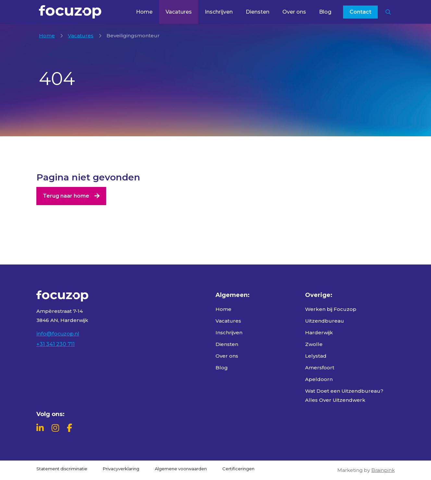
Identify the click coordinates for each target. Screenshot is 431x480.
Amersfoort (319, 367)
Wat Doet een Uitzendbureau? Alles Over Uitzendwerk (344, 395)
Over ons (294, 12)
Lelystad (315, 356)
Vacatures (179, 12)
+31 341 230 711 (55, 344)
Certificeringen (238, 468)
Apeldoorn (319, 379)
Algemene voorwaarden (181, 468)
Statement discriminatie (61, 468)
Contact (360, 12)
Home (144, 12)
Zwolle (314, 344)
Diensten (257, 12)
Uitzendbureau (324, 321)
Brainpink (383, 470)
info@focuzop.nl (57, 334)
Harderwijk (319, 332)
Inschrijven (219, 12)
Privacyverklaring (121, 468)
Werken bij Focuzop (330, 309)
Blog (325, 12)
